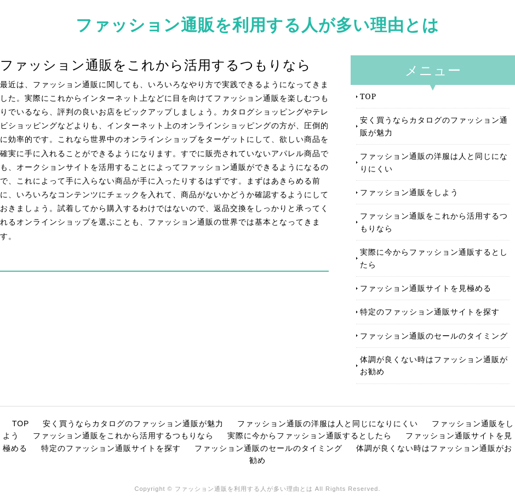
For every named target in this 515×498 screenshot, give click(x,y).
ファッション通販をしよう (409, 192)
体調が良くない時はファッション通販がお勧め (434, 365)
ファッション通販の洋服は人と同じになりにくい (434, 162)
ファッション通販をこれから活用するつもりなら (434, 221)
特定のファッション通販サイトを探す (430, 311)
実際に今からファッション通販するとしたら (434, 258)
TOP (368, 96)
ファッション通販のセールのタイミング (434, 335)
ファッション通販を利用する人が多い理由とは (257, 24)
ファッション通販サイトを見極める (425, 288)
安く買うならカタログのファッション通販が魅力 (434, 126)
